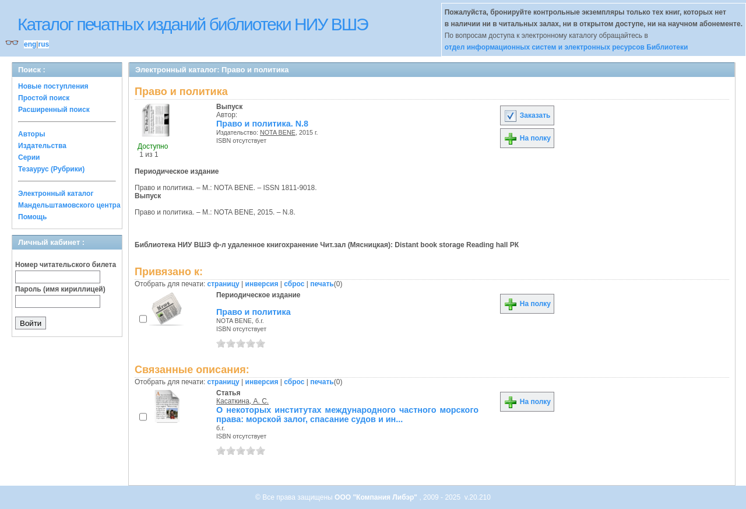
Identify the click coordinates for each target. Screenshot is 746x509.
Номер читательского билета (65, 265)
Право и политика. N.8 (262, 123)
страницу (223, 284)
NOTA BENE (277, 132)
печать (322, 284)
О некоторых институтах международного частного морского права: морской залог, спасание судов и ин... (347, 414)
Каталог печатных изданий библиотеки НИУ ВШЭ (192, 24)
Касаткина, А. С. (242, 401)
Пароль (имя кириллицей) (60, 289)
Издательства (42, 146)
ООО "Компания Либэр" (377, 497)
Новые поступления (53, 86)
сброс (294, 284)
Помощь (32, 217)
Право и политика (253, 312)
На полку (527, 138)
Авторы (31, 134)
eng (30, 44)
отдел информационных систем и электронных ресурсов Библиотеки (566, 47)
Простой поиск (43, 98)
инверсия (262, 284)
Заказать (527, 115)
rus (43, 44)
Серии (29, 157)
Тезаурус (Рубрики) (51, 169)
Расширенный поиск (54, 110)
